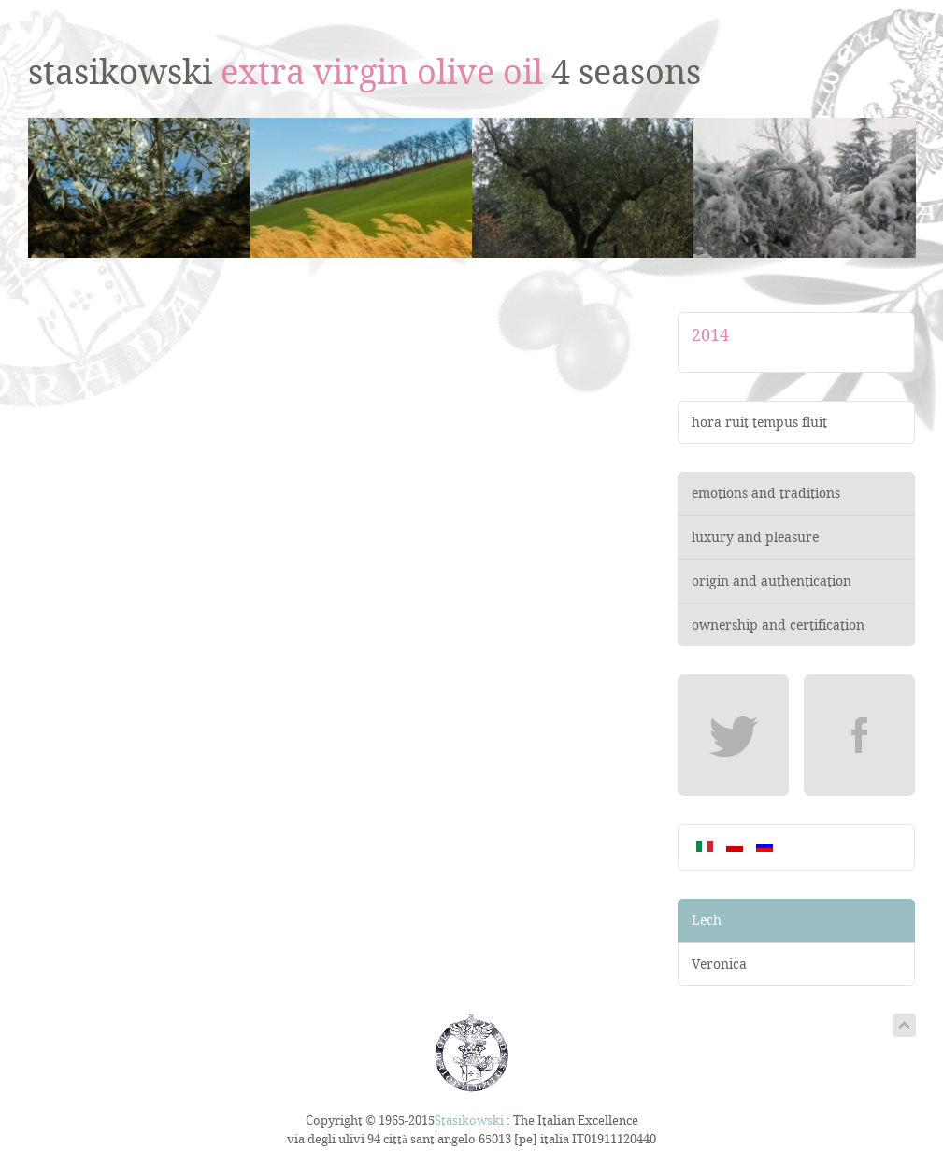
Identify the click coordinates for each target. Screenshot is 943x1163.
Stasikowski (469, 1120)
